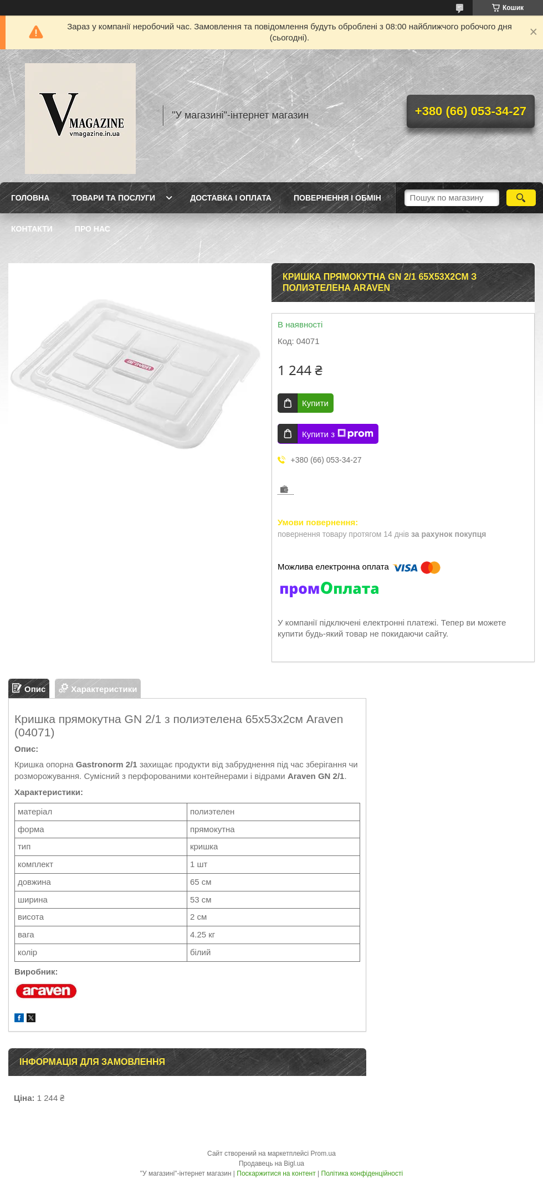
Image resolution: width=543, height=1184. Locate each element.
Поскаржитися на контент (276, 1173)
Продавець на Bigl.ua (271, 1163)
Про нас (92, 228)
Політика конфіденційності (362, 1173)
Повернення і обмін (337, 197)
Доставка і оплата (231, 197)
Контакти (32, 228)
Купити (315, 403)
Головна (30, 197)
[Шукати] (521, 197)
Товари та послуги (113, 197)
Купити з (337, 434)
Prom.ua (323, 1153)
